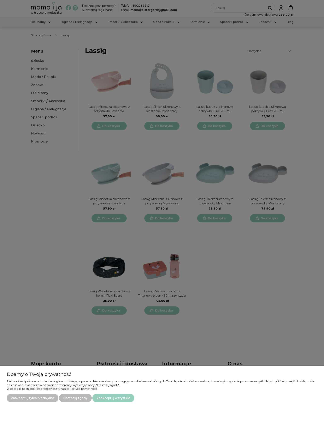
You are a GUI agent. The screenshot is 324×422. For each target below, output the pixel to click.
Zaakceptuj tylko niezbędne (32, 398)
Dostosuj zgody (75, 398)
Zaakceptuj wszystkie (113, 398)
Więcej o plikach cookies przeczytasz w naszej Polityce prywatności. (52, 388)
